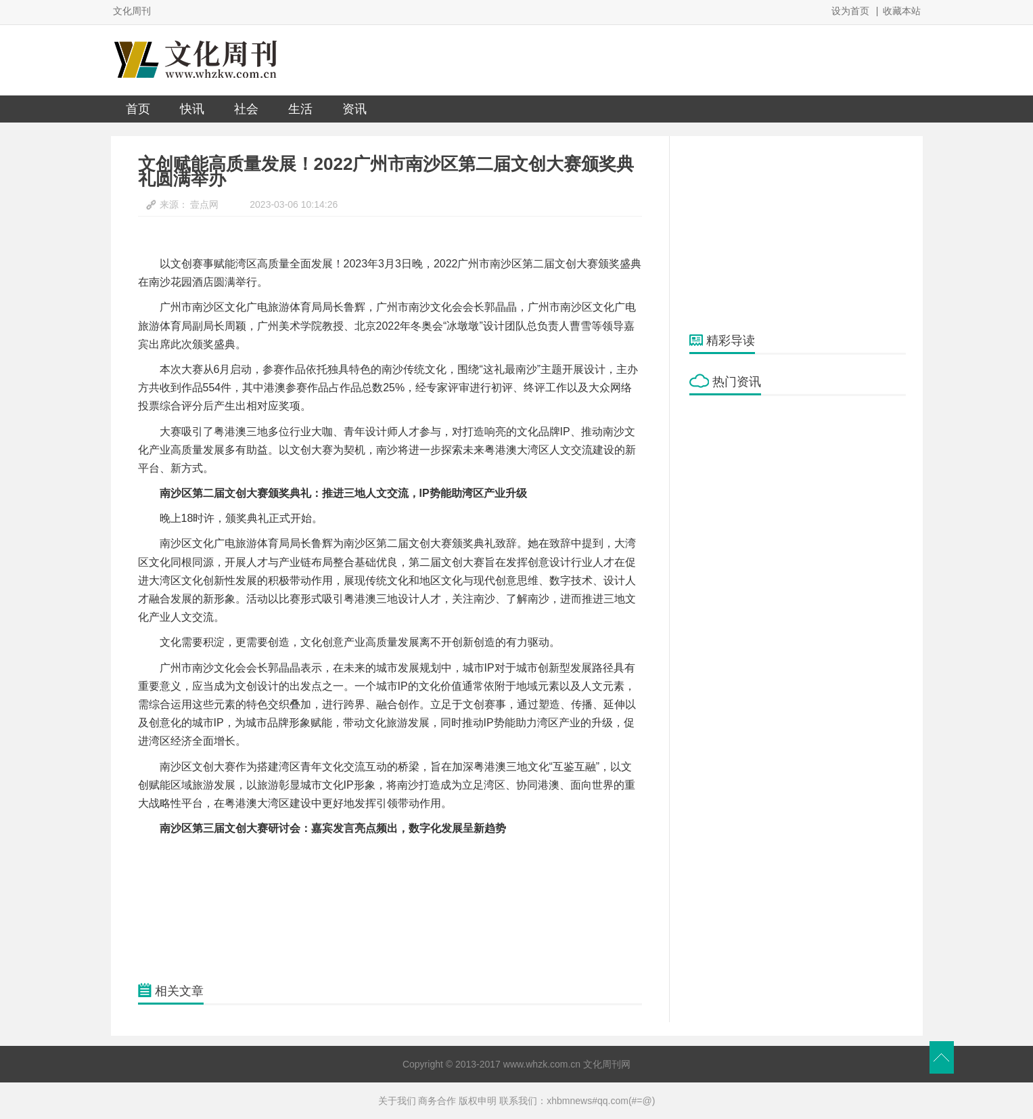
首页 (138, 109)
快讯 (192, 109)
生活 (300, 109)
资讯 (354, 109)
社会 (246, 109)
